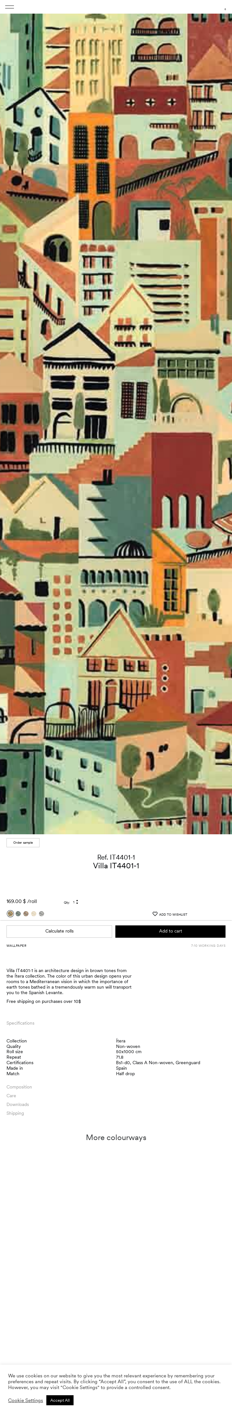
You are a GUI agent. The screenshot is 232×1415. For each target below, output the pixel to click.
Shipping (15, 1113)
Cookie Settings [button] (25, 1400)
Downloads (17, 1104)
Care (11, 1095)
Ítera (120, 1040)
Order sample (23, 842)
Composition (19, 1086)
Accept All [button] (60, 1400)
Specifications (20, 1023)
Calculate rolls (59, 930)
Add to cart (170, 930)
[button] (221, 419)
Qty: (67, 902)
